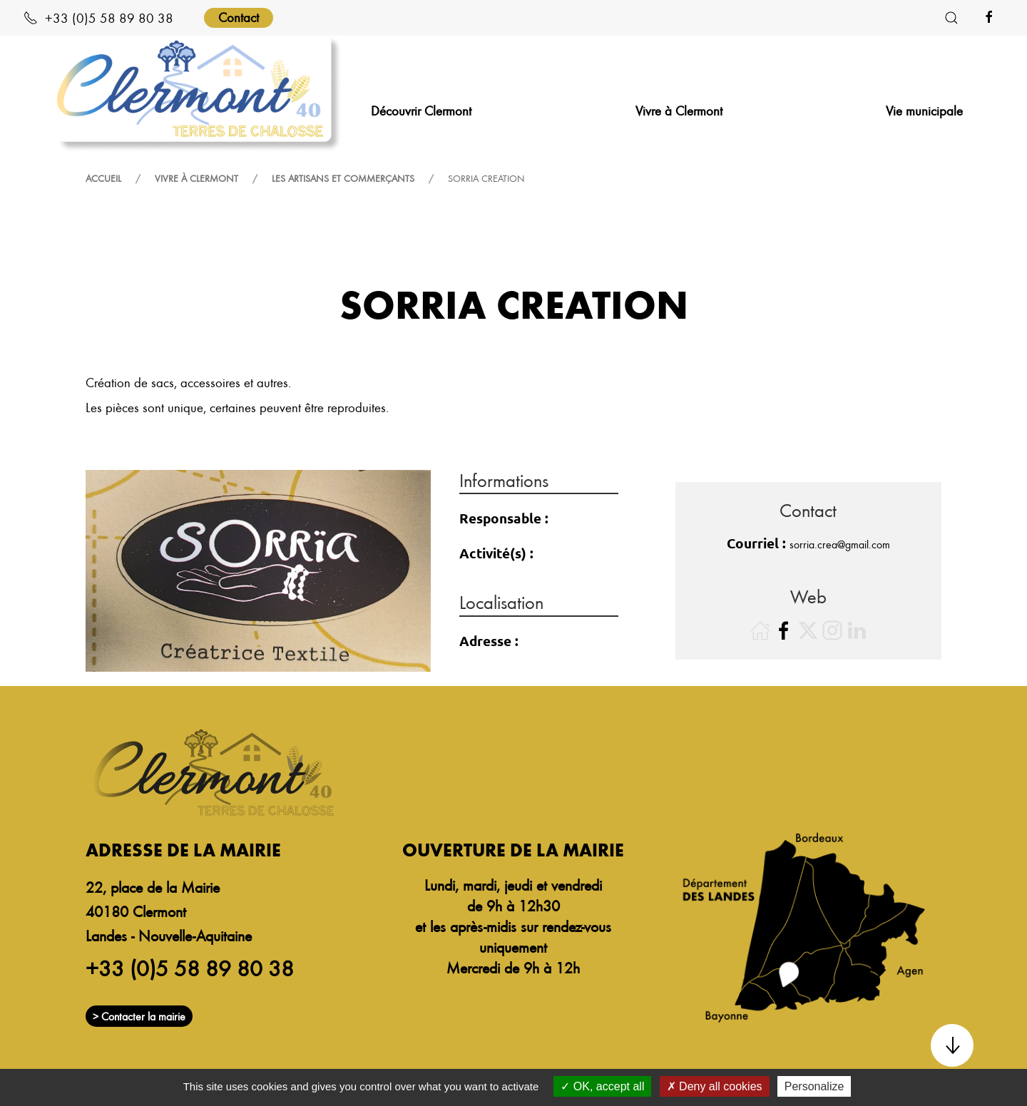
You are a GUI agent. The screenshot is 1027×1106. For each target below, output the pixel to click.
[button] (951, 18)
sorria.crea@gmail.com (840, 544)
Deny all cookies (714, 1086)
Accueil (103, 178)
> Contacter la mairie (139, 1016)
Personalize (814, 1086)
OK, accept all (602, 1086)
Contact (238, 17)
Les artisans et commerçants (343, 178)
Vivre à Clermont (196, 178)
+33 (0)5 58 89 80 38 (98, 17)
